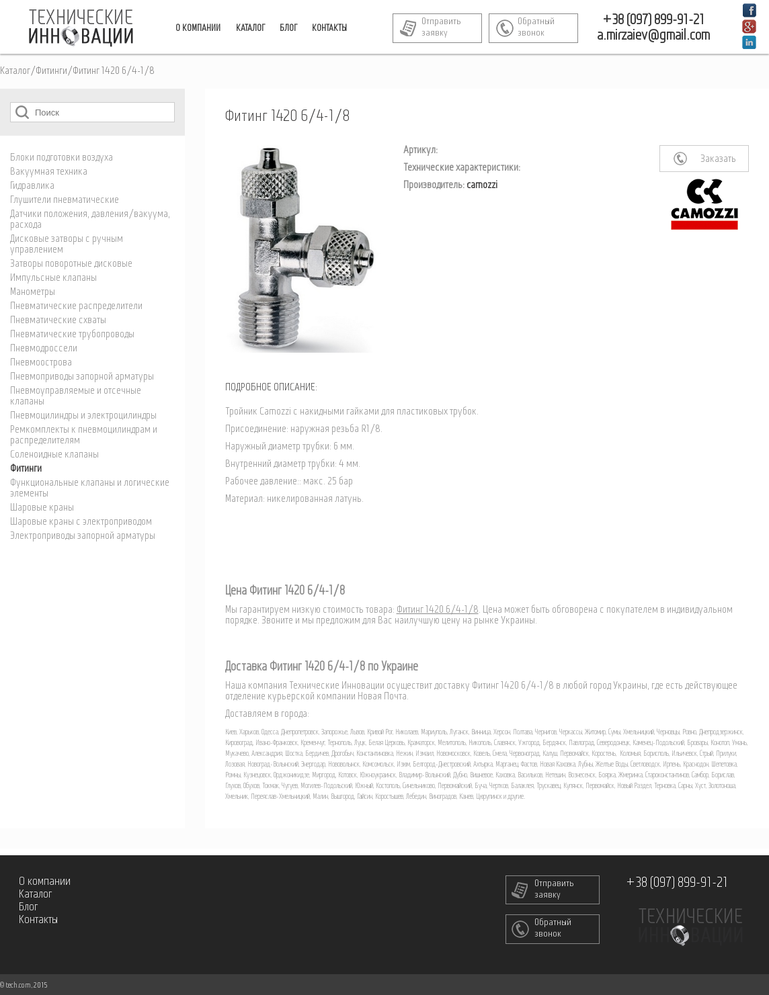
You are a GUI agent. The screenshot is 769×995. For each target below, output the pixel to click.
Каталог (15, 71)
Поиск (22, 112)
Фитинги (51, 71)
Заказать (718, 159)
